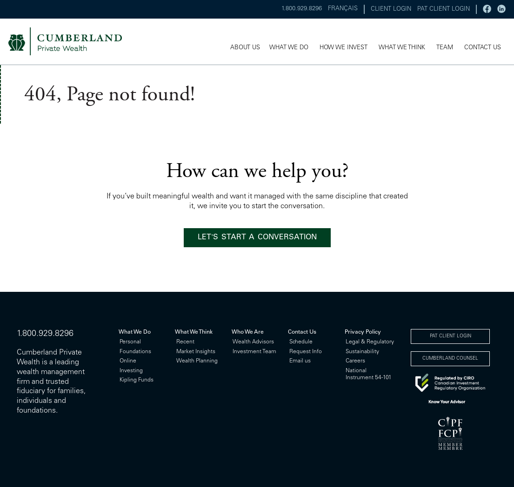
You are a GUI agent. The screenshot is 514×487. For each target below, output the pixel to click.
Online (128, 361)
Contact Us (302, 332)
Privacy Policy (363, 332)
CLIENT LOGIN (391, 10)
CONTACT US (482, 49)
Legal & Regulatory (370, 342)
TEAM (444, 49)
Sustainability (362, 352)
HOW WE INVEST (343, 49)
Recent (185, 342)
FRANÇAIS (343, 9)
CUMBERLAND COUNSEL (450, 358)
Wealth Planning (197, 361)
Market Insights (195, 352)
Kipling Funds (137, 380)
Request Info (305, 352)
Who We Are (248, 332)
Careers (355, 361)
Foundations (135, 352)
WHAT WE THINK (402, 49)
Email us (300, 361)
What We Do (135, 332)
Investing (131, 371)
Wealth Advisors (253, 342)
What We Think (194, 332)
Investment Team (254, 352)
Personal (130, 342)
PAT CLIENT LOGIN (443, 10)
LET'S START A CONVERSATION (257, 237)
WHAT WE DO (288, 49)
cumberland (71, 42)
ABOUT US (245, 49)
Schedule (301, 342)
